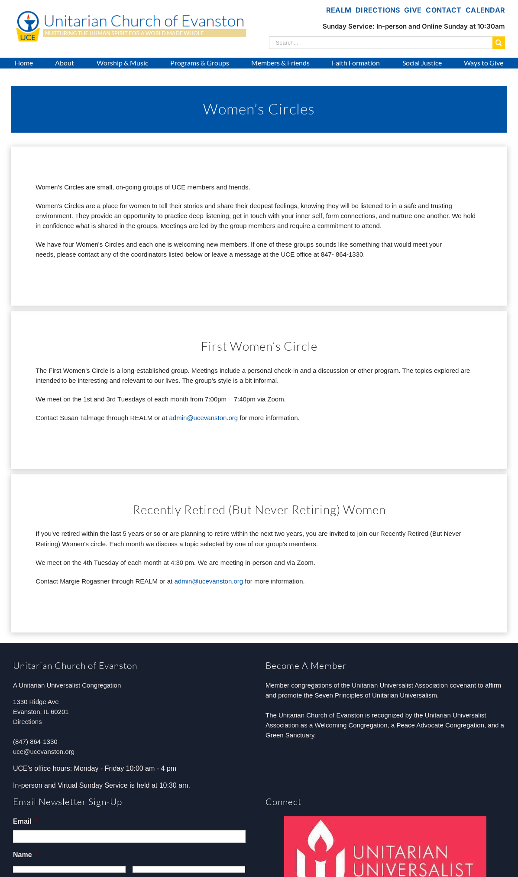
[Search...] (380, 42)
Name (25, 854)
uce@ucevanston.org (43, 751)
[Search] (498, 42)
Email (25, 821)
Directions (27, 721)
